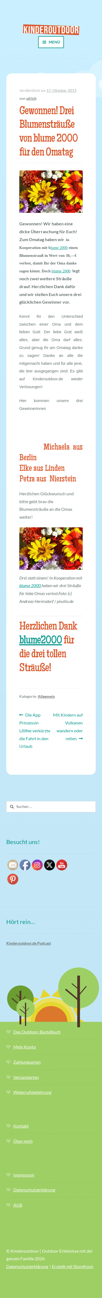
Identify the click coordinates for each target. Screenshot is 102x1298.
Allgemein (46, 696)
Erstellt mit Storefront (72, 1266)
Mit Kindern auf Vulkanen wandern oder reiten (68, 726)
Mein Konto (24, 1046)
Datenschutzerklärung (34, 1189)
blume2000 (40, 641)
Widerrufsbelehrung (32, 1092)
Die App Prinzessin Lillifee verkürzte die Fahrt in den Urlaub (34, 730)
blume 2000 (61, 271)
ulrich (31, 98)
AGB (17, 1204)
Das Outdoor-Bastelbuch (37, 1031)
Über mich (23, 1141)
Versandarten (26, 1077)
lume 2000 (59, 247)
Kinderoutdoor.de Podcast (28, 943)
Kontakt (21, 1125)
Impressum (23, 1174)
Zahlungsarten (27, 1061)
